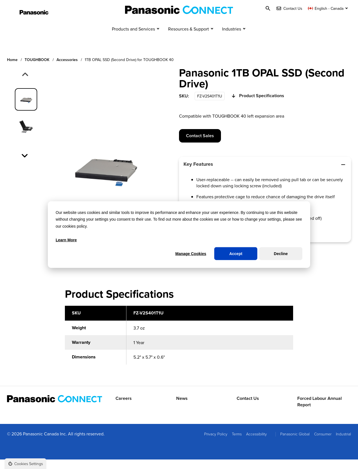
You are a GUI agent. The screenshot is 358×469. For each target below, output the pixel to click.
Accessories (67, 69)
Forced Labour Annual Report (319, 411)
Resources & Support (188, 39)
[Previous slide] (24, 84)
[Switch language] (328, 8)
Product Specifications (257, 105)
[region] (179, 348)
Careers (124, 408)
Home (12, 69)
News (182, 408)
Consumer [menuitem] (322, 443)
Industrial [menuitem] (343, 443)
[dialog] (179, 234)
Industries (231, 39)
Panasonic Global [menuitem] (295, 443)
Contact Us (248, 408)
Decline (281, 253)
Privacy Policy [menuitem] (215, 443)
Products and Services (133, 39)
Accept (235, 253)
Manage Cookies (190, 253)
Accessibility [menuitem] (256, 443)
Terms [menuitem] (237, 443)
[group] (26, 109)
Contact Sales (200, 145)
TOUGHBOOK (37, 69)
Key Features (265, 174)
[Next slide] (25, 164)
